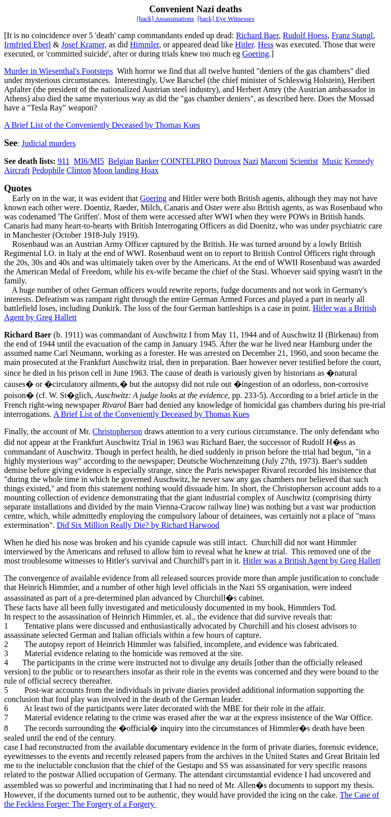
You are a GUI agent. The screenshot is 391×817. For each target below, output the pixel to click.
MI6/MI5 (89, 161)
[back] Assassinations (165, 18)
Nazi (250, 161)
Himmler (144, 44)
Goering (255, 53)
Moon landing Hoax (126, 170)
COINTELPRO (186, 161)
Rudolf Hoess (305, 35)
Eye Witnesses (235, 18)
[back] (206, 18)
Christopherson (118, 431)
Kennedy (359, 161)
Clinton (79, 170)
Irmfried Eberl (27, 44)
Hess (265, 44)
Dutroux (227, 161)
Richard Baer (257, 35)
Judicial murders (48, 143)
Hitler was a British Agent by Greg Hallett (312, 560)
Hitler (244, 44)
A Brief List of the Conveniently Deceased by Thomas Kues (102, 125)
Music (332, 161)
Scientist (304, 161)
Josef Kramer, (83, 44)
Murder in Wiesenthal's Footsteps (58, 71)
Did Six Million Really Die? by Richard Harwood (138, 525)
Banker (147, 161)
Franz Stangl (352, 35)
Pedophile (48, 170)
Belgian (120, 161)
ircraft (20, 170)
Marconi (274, 161)
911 (63, 161)
